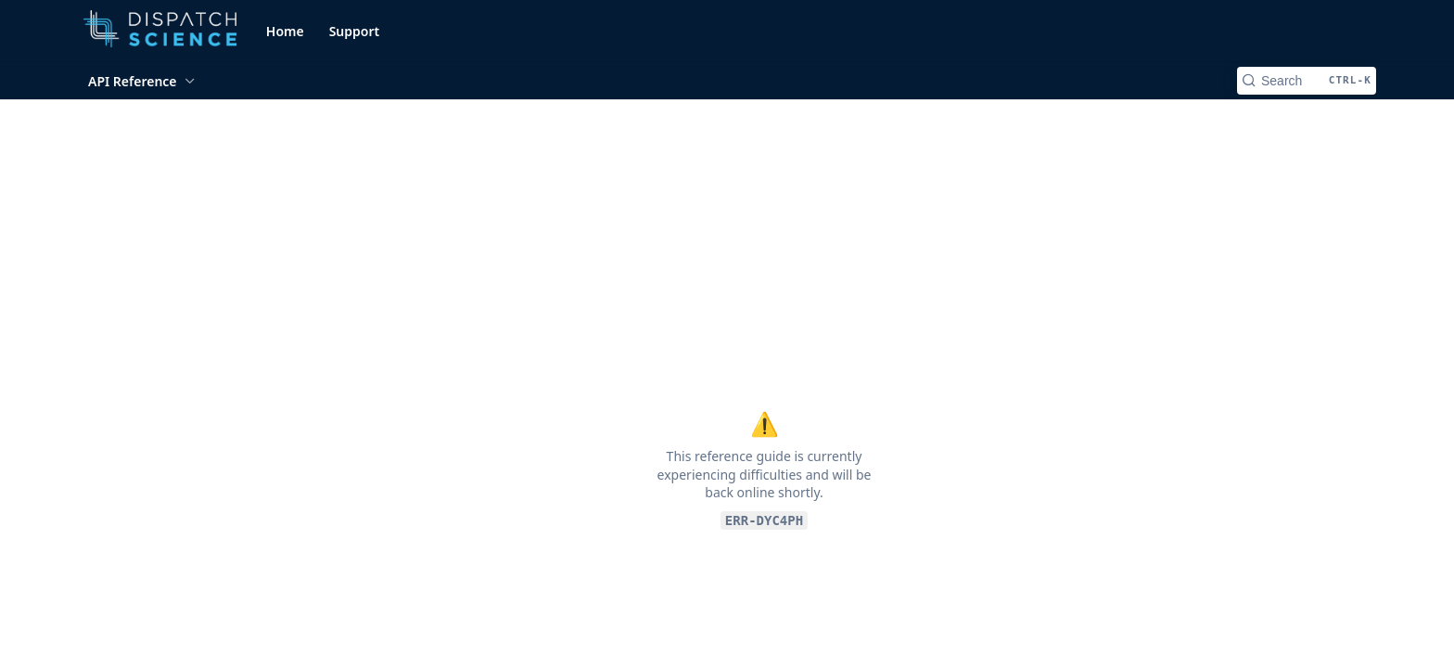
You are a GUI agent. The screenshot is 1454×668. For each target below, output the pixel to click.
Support (354, 31)
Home (285, 31)
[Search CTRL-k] (1306, 81)
